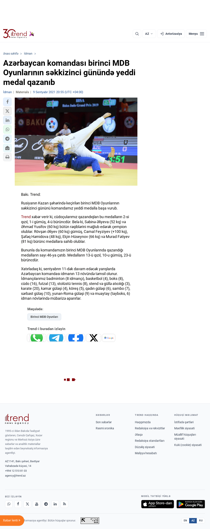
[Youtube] (36, 504)
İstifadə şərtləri (184, 422)
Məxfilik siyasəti (184, 428)
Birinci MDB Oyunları (44, 316)
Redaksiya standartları (149, 440)
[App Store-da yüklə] (157, 504)
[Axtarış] (137, 34)
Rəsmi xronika (105, 428)
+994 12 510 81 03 (16, 470)
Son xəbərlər (104, 422)
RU (201, 520)
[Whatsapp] (9, 504)
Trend (26, 217)
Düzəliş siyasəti (145, 447)
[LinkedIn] (55, 504)
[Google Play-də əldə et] (191, 504)
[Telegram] (46, 504)
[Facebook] (18, 504)
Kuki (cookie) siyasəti (188, 445)
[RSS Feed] (64, 504)
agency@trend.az (15, 475)
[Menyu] (196, 34)
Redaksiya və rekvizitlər (150, 428)
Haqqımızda (143, 422)
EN (185, 520)
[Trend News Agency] (17, 419)
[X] (27, 504)
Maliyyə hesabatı (146, 453)
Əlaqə (138, 434)
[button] (7, 102)
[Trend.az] (18, 33)
